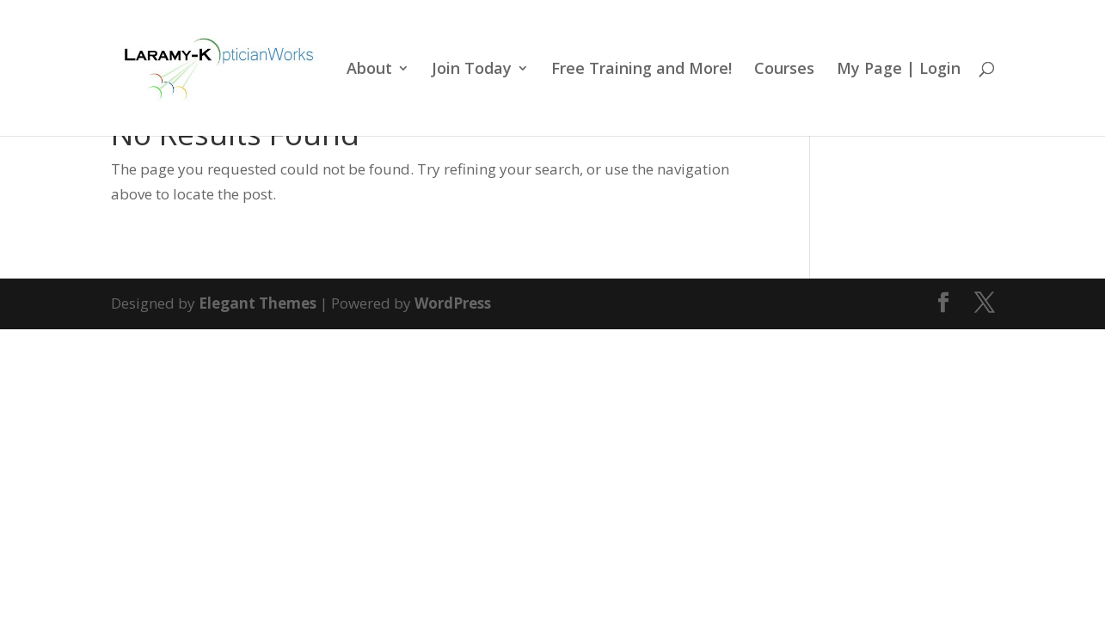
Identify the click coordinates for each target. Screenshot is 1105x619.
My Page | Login (899, 70)
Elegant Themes (257, 303)
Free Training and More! (641, 70)
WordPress (452, 303)
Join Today (472, 70)
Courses (784, 70)
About (369, 70)
